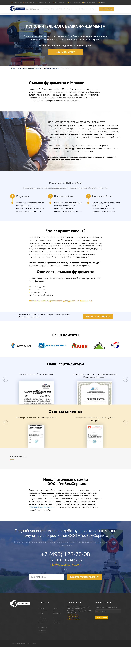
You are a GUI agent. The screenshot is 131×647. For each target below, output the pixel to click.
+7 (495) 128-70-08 (17, 2)
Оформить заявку (65, 52)
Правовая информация (89, 2)
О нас (52, 9)
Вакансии (102, 2)
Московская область (74, 2)
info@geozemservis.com (44, 2)
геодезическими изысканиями (42, 507)
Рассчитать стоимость (98, 316)
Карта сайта (56, 623)
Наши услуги (60, 9)
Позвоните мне (102, 617)
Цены (68, 9)
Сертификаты (83, 9)
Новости (74, 9)
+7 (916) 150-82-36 (29, 2)
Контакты (92, 9)
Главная (46, 9)
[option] (36, 388)
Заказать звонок (107, 9)
